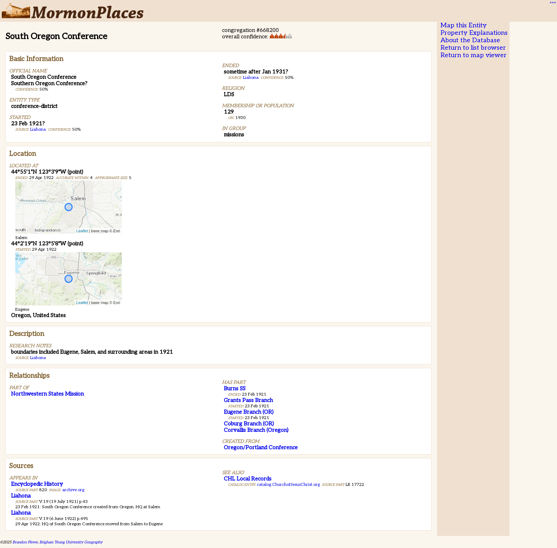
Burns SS (234, 388)
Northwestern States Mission (47, 394)
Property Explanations (474, 33)
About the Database (470, 40)
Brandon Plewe (25, 542)
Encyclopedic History (37, 484)
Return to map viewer (473, 55)
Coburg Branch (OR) (249, 424)
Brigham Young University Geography (70, 542)
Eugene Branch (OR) (249, 412)
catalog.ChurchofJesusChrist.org (288, 484)
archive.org (73, 490)
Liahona (38, 129)
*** (552, 4)
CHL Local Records (247, 479)
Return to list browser (473, 47)
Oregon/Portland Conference (261, 447)
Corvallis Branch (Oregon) (256, 430)
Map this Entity (463, 25)
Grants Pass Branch (248, 400)
